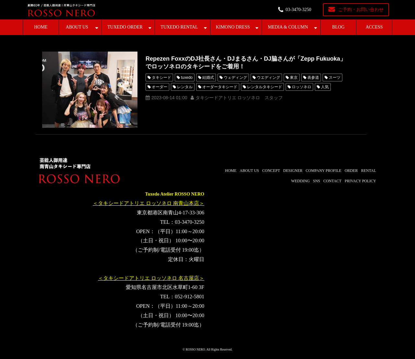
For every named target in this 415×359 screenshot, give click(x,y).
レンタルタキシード (264, 87)
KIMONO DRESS (233, 27)
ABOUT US (77, 27)
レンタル (185, 87)
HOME (40, 27)
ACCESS (374, 27)
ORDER (351, 171)
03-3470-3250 (298, 9)
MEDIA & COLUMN (288, 27)
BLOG (338, 27)
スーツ (334, 77)
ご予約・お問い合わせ (361, 9)
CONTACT (332, 181)
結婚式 (208, 77)
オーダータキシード (219, 87)
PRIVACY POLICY (360, 181)
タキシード (161, 77)
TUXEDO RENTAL (179, 27)
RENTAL (368, 171)
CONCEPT (271, 171)
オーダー (159, 87)
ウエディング (268, 77)
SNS (316, 181)
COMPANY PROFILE (323, 171)
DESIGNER (292, 171)
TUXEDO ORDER (125, 27)
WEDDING (300, 181)
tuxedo (187, 77)
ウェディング (235, 77)
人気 (325, 87)
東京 (294, 77)
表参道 (313, 77)
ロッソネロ (301, 87)
